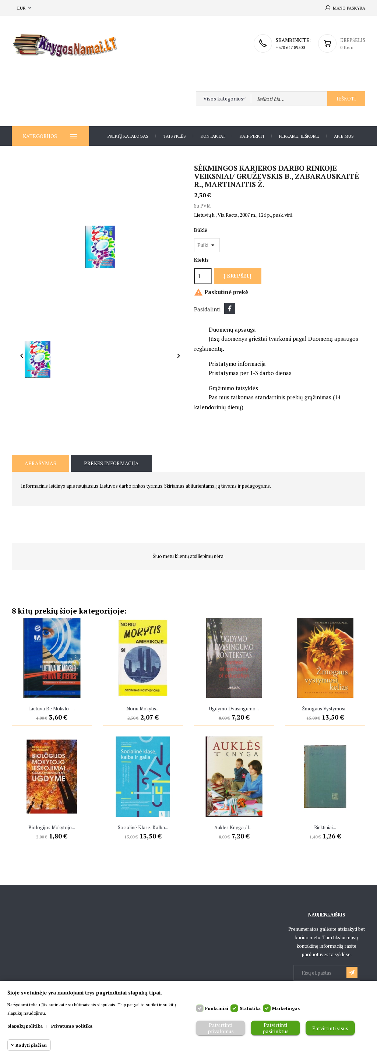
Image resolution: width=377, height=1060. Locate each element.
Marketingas (286, 1008)
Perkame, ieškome (299, 136)
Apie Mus (344, 136)
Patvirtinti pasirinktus (276, 1028)
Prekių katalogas (128, 136)
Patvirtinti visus (330, 1028)
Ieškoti (346, 98)
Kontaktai (213, 136)
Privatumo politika (71, 1026)
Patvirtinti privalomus (221, 1028)
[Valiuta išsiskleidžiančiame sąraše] (25, 8)
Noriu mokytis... (142, 708)
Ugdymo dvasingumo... (234, 708)
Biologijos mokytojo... (51, 827)
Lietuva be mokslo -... (52, 708)
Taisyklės (174, 136)
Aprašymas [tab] (40, 463)
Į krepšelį (237, 275)
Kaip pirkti (252, 136)
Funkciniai (216, 1008)
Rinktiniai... (325, 827)
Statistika (250, 1008)
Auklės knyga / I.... (234, 827)
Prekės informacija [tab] (111, 463)
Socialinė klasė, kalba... (143, 827)
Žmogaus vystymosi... (325, 708)
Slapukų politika (25, 1026)
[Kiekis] (203, 276)
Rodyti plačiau (31, 1045)
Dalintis (229, 308)
